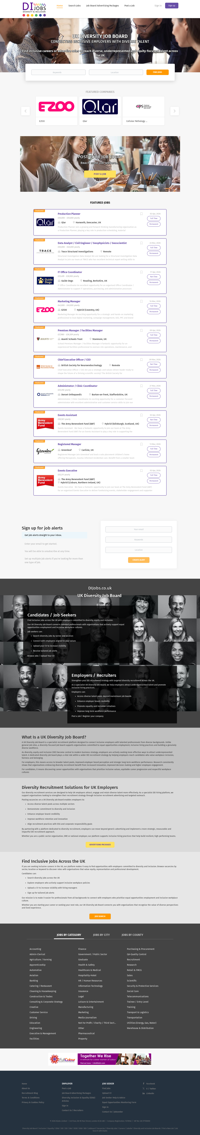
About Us (26, 1088)
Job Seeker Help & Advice (113, 1098)
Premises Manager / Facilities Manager (80, 330)
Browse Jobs (33, 656)
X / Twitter (151, 1089)
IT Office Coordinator (70, 272)
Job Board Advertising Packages (76, 1093)
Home (24, 1084)
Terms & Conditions (31, 1098)
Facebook (150, 1084)
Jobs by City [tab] (101, 935)
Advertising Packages (100, 844)
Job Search (100, 916)
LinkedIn (150, 1093)
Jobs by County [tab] (132, 935)
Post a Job (100, 174)
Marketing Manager (69, 301)
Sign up (171, 5)
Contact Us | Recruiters (72, 1110)
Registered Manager (69, 444)
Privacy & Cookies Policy (33, 1102)
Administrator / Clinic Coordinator (77, 386)
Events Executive (67, 470)
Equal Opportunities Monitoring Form (119, 1102)
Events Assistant (67, 415)
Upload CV (106, 1093)
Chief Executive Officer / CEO (74, 359)
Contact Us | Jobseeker (112, 1112)
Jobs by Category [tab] (69, 935)
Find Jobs (157, 72)
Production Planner (69, 213)
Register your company (93, 716)
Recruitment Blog (30, 1093)
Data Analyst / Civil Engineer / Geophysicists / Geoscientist (92, 243)
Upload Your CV (47, 656)
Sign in (158, 5)
